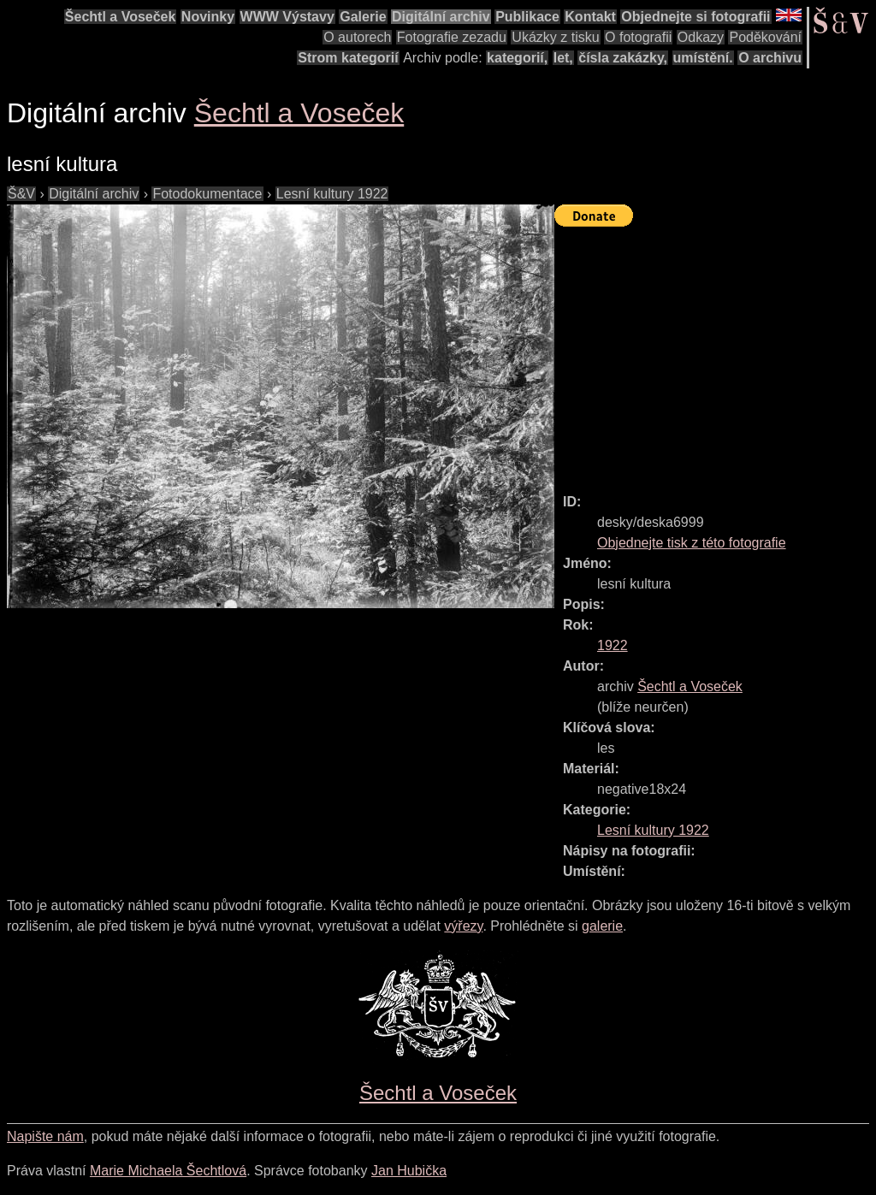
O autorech (357, 37)
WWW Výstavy (287, 16)
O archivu (770, 57)
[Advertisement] (715, 352)
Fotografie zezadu (451, 37)
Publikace (527, 16)
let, (563, 57)
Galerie (363, 16)
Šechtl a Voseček (120, 16)
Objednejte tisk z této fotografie (691, 542)
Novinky (207, 16)
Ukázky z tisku (555, 37)
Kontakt (590, 16)
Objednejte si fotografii (695, 16)
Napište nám (45, 1136)
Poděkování (765, 37)
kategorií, (517, 57)
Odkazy (701, 37)
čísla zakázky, (622, 57)
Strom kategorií (348, 57)
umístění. (703, 57)
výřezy (463, 926)
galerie (602, 926)
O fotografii (638, 37)
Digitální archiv (441, 16)
